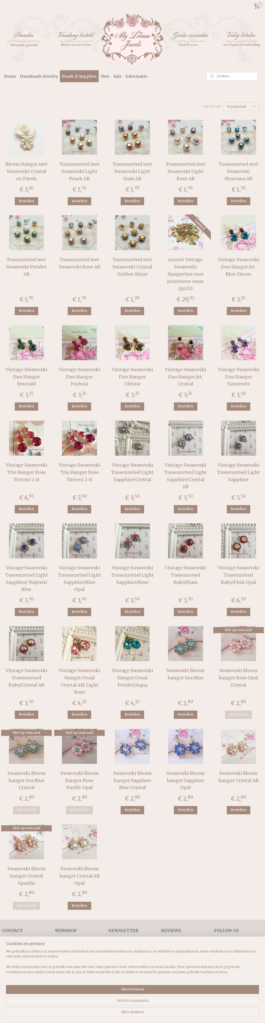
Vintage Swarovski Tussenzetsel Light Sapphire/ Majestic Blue (26, 578)
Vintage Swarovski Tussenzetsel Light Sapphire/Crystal (132, 472)
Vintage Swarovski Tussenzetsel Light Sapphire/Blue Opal (79, 578)
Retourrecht (12, 962)
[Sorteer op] (241, 106)
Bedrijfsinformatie (18, 946)
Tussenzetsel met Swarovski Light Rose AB (185, 171)
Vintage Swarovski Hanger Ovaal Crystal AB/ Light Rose (79, 681)
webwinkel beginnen (146, 1014)
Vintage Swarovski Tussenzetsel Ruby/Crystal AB (26, 678)
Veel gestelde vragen (19, 968)
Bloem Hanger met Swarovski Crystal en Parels (26, 171)
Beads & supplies (69, 985)
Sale (117, 76)
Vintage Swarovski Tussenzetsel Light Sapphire (238, 472)
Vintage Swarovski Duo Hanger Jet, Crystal (185, 377)
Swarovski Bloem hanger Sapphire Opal (185, 780)
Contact (9, 974)
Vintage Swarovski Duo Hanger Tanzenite (238, 377)
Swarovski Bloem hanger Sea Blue (185, 674)
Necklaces (64, 951)
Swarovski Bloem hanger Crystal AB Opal (79, 876)
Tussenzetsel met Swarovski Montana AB (238, 171)
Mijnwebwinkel (191, 1014)
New (105, 76)
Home (10, 76)
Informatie (136, 76)
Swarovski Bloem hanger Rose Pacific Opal (79, 780)
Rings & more (67, 979)
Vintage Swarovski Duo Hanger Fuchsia (79, 377)
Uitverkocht (238, 715)
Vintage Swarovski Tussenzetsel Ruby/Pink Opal (238, 575)
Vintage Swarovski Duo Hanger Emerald (26, 377)
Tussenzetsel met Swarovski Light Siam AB (132, 171)
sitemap (117, 1014)
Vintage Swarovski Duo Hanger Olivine (132, 377)
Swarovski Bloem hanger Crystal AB (238, 776)
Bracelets (63, 957)
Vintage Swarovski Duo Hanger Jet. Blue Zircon (238, 267)
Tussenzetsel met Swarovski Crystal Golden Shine (132, 267)
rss (127, 1014)
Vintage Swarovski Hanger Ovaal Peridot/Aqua (132, 678)
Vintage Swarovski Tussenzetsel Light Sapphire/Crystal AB (185, 475)
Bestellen (26, 201)
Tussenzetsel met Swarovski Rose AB (79, 263)
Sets (58, 974)
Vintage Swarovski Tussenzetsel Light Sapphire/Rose (132, 575)
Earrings (62, 962)
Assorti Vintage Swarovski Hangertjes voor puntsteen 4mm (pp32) (185, 274)
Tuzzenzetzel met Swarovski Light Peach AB (79, 171)
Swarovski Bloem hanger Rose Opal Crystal (238, 678)
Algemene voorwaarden (23, 957)
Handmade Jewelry (39, 76)
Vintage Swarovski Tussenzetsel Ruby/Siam (185, 575)
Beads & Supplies (79, 76)
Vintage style (66, 968)
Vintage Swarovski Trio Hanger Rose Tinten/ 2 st (26, 472)
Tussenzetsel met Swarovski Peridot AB (26, 267)
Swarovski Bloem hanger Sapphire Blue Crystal (132, 780)
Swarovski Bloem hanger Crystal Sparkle (26, 876)
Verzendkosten (15, 951)
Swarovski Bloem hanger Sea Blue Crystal (26, 780)
